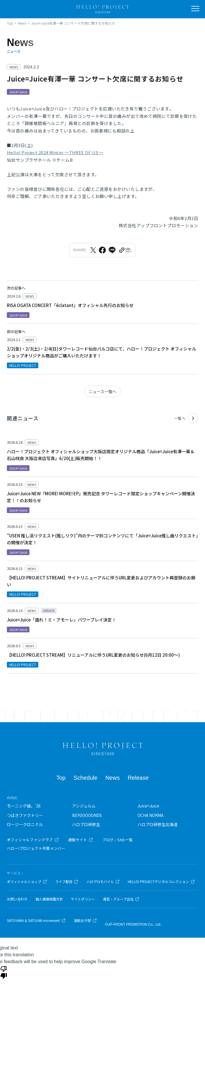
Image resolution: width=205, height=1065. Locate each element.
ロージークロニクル (25, 824)
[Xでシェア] (93, 250)
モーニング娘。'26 (24, 806)
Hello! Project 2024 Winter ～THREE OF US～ (55, 152)
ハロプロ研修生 (86, 824)
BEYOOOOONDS (87, 815)
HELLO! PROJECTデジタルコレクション (161, 881)
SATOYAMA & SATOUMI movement (36, 920)
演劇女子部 (85, 920)
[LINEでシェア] (112, 250)
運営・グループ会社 (121, 899)
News (113, 778)
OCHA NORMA (151, 815)
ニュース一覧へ (102, 391)
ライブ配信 (66, 881)
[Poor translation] (3, 972)
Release (138, 778)
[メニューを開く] (195, 8)
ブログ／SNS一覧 (117, 839)
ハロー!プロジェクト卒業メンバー (36, 848)
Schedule (85, 778)
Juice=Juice (148, 806)
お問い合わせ (17, 899)
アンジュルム (83, 806)
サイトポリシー (83, 899)
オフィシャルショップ (27, 881)
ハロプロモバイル (103, 881)
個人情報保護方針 (49, 899)
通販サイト (80, 839)
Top (60, 778)
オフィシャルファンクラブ (33, 839)
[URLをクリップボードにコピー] (125, 250)
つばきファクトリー (25, 815)
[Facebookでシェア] (102, 250)
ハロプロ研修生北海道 (158, 824)
